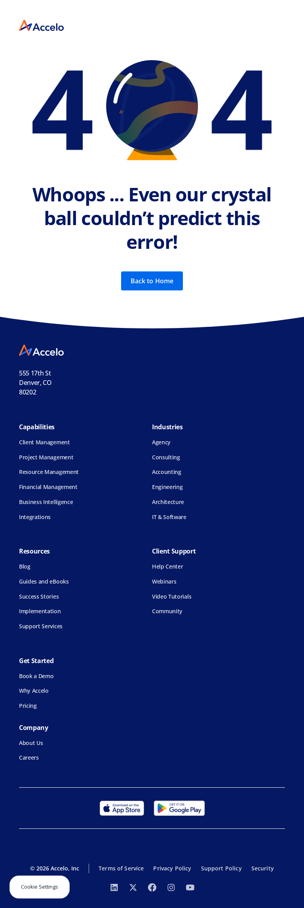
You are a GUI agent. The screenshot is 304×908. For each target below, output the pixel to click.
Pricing (28, 705)
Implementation (40, 611)
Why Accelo (34, 690)
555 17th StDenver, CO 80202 (35, 382)
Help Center (167, 566)
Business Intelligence (46, 502)
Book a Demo (36, 676)
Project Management (46, 457)
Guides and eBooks (44, 581)
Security (262, 868)
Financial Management (48, 487)
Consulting (166, 457)
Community (167, 611)
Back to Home (152, 281)
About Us (31, 743)
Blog (24, 566)
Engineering (167, 487)
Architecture (168, 502)
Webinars (164, 581)
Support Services (41, 626)
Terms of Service (121, 868)
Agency (161, 442)
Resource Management (49, 472)
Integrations (35, 517)
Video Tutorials (171, 596)
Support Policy (221, 868)
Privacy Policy (172, 868)
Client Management (44, 442)
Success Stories (39, 596)
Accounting (166, 472)
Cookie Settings (39, 886)
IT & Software (169, 517)
